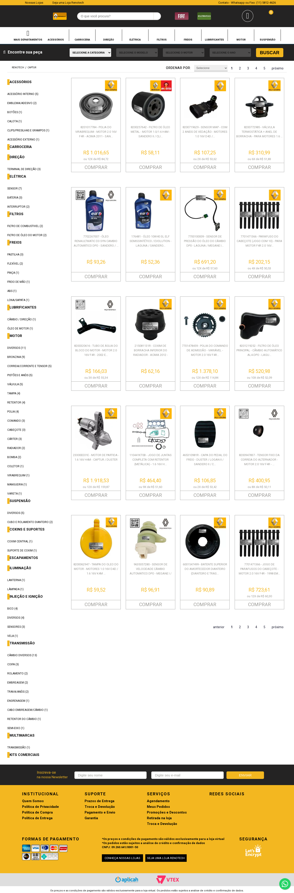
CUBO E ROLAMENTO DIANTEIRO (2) (30, 522)
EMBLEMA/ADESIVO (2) (22, 103)
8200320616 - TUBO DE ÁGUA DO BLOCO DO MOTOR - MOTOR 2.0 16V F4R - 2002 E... (96, 350)
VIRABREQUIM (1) (18, 475)
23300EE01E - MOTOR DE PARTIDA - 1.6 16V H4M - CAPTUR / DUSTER (96, 457)
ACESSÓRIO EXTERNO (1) (23, 139)
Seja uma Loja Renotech (68, 2)
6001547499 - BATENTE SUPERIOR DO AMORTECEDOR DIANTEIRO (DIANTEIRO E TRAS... (205, 569)
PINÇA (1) (13, 272)
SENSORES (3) (16, 626)
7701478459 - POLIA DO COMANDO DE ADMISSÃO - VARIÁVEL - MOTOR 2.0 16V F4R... (205, 350)
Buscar (269, 52)
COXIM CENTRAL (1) (20, 541)
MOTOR (241, 39)
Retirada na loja (159, 818)
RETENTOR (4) (16, 402)
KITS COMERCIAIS (24, 755)
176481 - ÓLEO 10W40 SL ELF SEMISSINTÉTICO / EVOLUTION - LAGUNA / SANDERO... (150, 241)
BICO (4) (12, 608)
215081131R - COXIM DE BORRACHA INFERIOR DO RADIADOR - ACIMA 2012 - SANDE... (150, 352)
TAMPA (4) (13, 393)
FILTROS (162, 39)
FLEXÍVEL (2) (15, 263)
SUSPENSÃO (267, 39)
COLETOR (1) (15, 466)
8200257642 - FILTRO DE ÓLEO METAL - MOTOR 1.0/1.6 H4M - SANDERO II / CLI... (150, 131)
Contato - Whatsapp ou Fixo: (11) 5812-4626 (247, 2)
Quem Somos (33, 801)
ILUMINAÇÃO (20, 568)
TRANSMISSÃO (22, 643)
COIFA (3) (13, 664)
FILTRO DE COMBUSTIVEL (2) (25, 226)
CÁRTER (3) (14, 439)
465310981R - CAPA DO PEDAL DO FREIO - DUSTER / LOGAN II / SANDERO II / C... (205, 459)
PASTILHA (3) (15, 254)
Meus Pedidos (158, 807)
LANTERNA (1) (16, 580)
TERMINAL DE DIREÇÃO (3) (24, 169)
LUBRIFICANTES (214, 39)
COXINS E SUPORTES (27, 529)
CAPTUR (32, 67)
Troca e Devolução (100, 807)
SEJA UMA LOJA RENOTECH (166, 858)
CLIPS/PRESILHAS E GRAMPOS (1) (28, 130)
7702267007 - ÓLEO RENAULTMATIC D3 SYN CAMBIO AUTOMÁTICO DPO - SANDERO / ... (96, 241)
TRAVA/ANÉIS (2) (18, 691)
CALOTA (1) (14, 121)
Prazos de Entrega (99, 801)
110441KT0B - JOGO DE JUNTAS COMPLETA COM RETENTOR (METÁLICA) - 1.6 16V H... (150, 459)
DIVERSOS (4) (15, 617)
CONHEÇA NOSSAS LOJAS (122, 858)
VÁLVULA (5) (15, 384)
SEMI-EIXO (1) (15, 728)
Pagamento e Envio (100, 812)
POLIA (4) (13, 411)
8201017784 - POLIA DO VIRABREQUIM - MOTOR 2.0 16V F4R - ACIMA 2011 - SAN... (96, 131)
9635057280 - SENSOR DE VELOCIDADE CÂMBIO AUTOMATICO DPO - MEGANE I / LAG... (150, 571)
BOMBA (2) (14, 457)
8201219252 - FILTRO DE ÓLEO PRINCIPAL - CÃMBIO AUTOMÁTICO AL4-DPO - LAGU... (259, 350)
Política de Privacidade (40, 807)
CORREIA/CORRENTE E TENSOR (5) (29, 366)
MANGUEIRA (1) (17, 484)
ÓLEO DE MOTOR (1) (20, 328)
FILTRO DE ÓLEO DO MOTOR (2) (27, 235)
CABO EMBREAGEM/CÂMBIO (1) (27, 710)
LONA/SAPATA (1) (18, 300)
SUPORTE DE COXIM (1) (22, 550)
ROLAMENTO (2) (17, 673)
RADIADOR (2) (16, 448)
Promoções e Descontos (167, 812)
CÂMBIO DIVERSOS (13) (22, 655)
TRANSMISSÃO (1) (18, 747)
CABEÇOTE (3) (16, 430)
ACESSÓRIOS (56, 39)
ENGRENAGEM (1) (18, 700)
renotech (18, 67)
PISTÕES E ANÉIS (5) (20, 375)
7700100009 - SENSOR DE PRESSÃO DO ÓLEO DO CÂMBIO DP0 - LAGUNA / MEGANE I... (205, 241)
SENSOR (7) (14, 188)
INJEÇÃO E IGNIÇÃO (26, 596)
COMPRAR (96, 167)
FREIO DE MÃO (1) (18, 282)
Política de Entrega (37, 818)
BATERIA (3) (14, 197)
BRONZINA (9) (16, 357)
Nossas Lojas (34, 2)
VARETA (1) (14, 493)
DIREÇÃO (108, 39)
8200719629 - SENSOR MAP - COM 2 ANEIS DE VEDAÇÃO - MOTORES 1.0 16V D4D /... (205, 131)
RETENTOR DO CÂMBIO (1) (24, 719)
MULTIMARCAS (22, 735)
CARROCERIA (82, 39)
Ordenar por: (178, 68)
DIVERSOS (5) (15, 513)
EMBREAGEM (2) (17, 682)
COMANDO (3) (16, 420)
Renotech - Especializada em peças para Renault (16, 15)
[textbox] (119, 16)
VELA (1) (12, 636)
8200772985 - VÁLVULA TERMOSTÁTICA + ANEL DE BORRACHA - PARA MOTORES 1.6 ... (259, 131)
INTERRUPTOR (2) (18, 206)
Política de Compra (37, 812)
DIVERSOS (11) (16, 348)
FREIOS (188, 39)
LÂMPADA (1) (15, 589)
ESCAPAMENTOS (24, 558)
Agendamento (158, 801)
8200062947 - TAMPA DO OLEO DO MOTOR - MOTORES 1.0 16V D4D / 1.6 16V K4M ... (95, 569)
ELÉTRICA (135, 39)
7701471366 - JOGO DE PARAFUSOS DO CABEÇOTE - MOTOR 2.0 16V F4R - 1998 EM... (259, 569)
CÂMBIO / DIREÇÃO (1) (21, 319)
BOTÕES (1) (14, 112)
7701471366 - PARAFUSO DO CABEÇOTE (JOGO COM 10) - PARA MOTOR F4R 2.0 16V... (259, 241)
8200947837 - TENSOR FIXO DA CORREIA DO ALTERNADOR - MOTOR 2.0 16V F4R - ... (259, 459)
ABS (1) (12, 291)
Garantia (91, 818)
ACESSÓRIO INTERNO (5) (22, 94)
